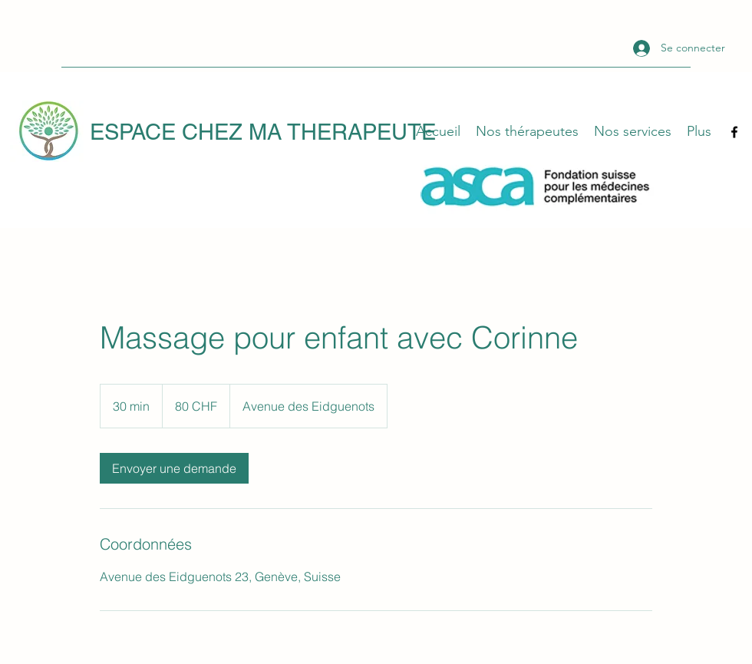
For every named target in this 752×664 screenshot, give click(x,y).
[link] (174, 468)
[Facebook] (734, 132)
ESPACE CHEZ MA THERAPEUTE (263, 132)
